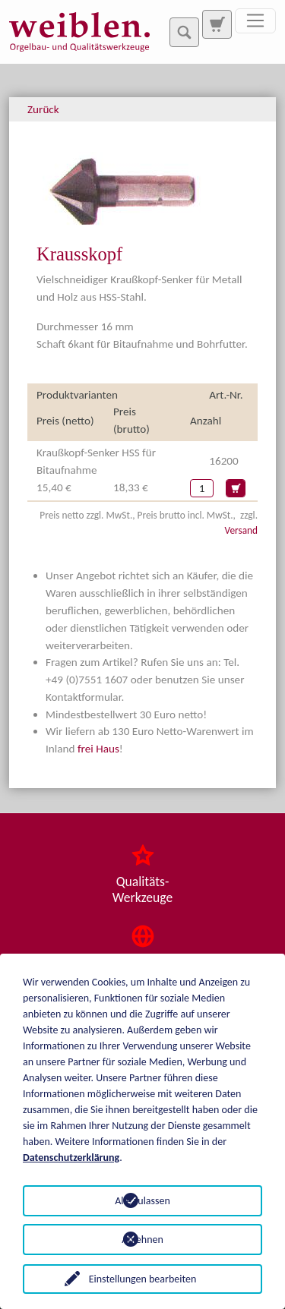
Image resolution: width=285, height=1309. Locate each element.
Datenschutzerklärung (71, 1157)
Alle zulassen (142, 1200)
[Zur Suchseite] (216, 24)
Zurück (43, 109)
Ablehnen (142, 1239)
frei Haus (98, 748)
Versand (241, 530)
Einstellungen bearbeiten (143, 1279)
